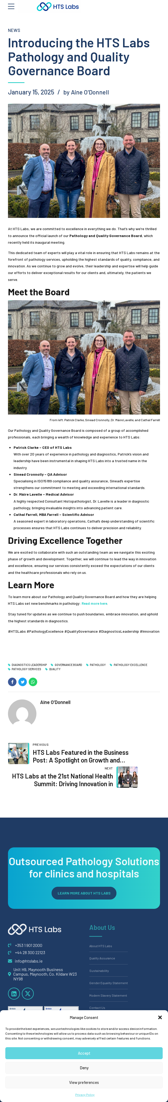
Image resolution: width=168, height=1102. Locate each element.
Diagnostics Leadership (30, 664)
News (14, 30)
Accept (84, 1053)
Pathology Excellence (134, 664)
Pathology (102, 664)
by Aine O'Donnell (87, 92)
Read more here (96, 603)
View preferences (84, 1082)
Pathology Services (27, 669)
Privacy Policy (85, 1094)
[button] (160, 1017)
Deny (84, 1067)
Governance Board (70, 664)
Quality (56, 669)
